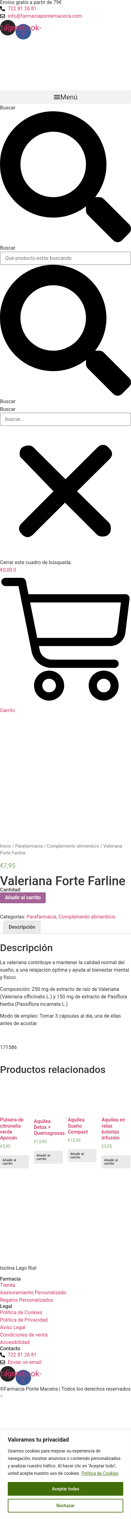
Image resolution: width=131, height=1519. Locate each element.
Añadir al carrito (23, 897)
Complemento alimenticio (73, 846)
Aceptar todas (65, 1488)
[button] (65, 97)
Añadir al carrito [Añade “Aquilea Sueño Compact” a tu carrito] (77, 1155)
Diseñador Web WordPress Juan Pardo (47, 1396)
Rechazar (65, 1505)
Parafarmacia (29, 846)
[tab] (21, 927)
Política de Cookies (100, 1473)
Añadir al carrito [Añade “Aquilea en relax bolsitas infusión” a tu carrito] (111, 1162)
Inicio (5, 846)
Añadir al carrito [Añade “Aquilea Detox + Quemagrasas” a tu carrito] (43, 1157)
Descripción (22, 927)
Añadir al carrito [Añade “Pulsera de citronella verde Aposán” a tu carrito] (9, 1162)
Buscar (8, 107)
